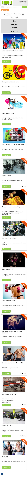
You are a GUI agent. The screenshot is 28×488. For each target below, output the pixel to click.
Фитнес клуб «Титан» (8, 300)
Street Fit (5, 456)
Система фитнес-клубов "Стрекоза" (13, 207)
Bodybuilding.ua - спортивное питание (13, 144)
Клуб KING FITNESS (7, 425)
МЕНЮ (4, 10)
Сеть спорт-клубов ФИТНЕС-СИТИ (12, 363)
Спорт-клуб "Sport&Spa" (9, 238)
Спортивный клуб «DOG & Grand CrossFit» (12, 332)
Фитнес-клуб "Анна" (8, 113)
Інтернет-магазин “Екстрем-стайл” (12, 51)
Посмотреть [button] (6, 61)
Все (14, 21)
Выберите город (22, 2)
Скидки (14, 27)
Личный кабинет (23, 1)
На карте (14, 31)
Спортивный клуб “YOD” (9, 394)
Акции (14, 24)
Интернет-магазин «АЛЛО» (10, 82)
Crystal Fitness (6, 175)
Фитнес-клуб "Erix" (8, 269)
